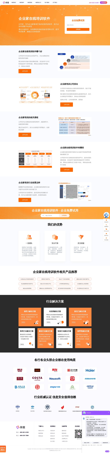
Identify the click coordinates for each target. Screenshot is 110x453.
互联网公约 (64, 438)
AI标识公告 (64, 441)
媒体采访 (52, 438)
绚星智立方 (38, 2)
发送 (107, 451)
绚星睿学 (22, 2)
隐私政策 (64, 433)
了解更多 (23, 322)
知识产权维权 (65, 436)
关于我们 (55, 2)
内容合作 (52, 430)
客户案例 (47, 2)
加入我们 (52, 441)
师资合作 (52, 433)
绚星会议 (40, 436)
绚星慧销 (30, 2)
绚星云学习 (41, 430)
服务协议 (64, 430)
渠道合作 (52, 436)
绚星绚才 (14, 2)
